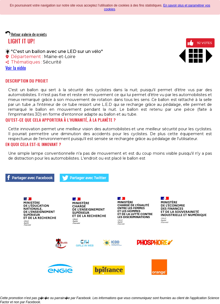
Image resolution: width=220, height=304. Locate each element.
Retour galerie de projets (26, 34)
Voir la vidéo (15, 68)
